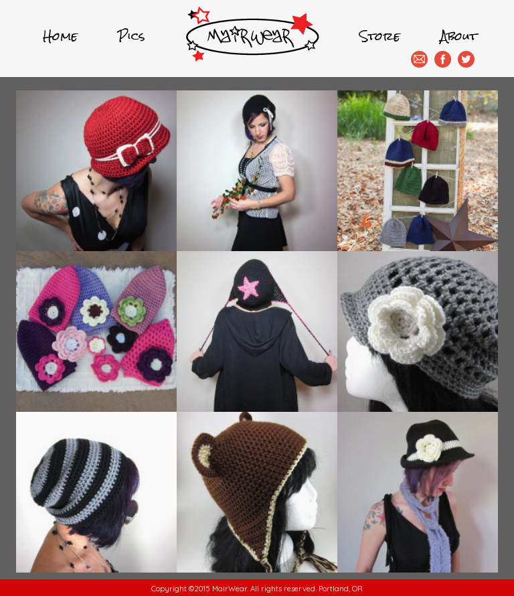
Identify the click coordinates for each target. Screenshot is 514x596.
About (458, 35)
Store (379, 35)
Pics (131, 35)
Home (60, 35)
